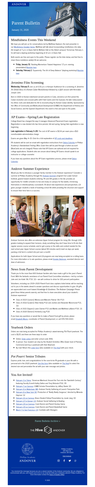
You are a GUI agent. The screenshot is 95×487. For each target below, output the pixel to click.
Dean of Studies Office (56, 475)
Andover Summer (49, 175)
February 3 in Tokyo (23, 380)
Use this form (43, 363)
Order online (26, 338)
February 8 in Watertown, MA (27, 389)
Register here (31, 67)
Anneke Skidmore (59, 259)
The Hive (56, 347)
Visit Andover (67, 456)
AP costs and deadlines (63, 138)
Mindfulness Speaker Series (24, 46)
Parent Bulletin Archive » (47, 421)
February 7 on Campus (24, 386)
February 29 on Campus (25, 403)
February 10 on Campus (25, 398)
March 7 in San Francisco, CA (27, 409)
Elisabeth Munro (22, 318)
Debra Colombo (69, 142)
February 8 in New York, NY (26, 392)
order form (35, 347)
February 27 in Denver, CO (26, 400)
